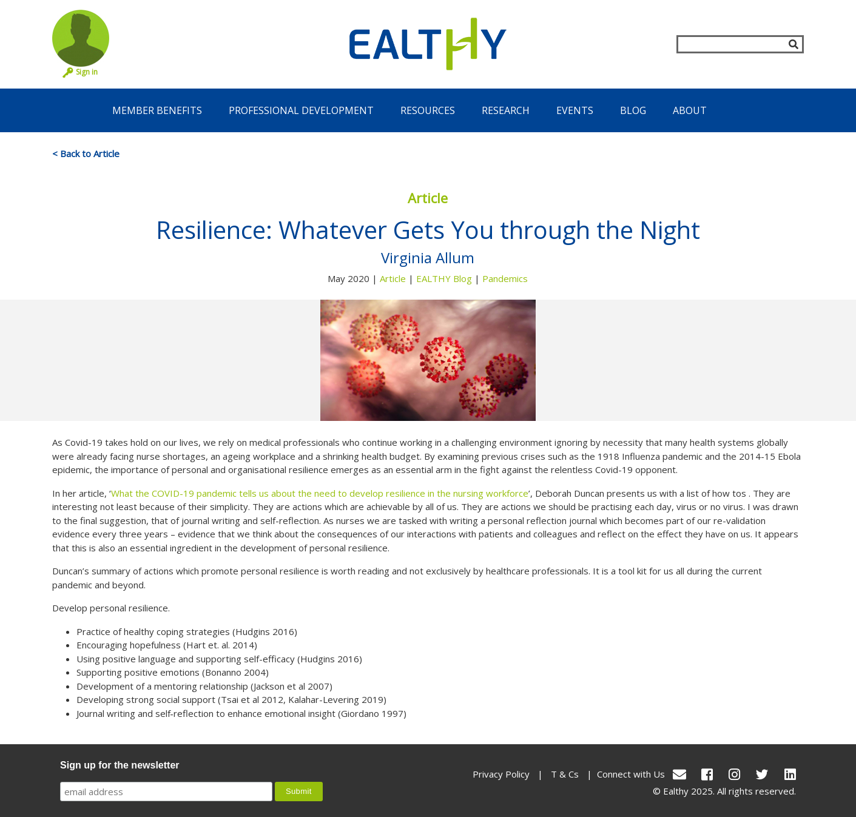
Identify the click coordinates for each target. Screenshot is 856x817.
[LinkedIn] (790, 774)
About (690, 110)
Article (393, 278)
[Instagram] (734, 774)
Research (506, 110)
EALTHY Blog (444, 278)
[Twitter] (762, 774)
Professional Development (301, 110)
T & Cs (565, 774)
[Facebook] (707, 774)
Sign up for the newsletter (119, 765)
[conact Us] (679, 774)
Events (574, 110)
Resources (427, 110)
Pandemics (505, 278)
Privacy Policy (501, 774)
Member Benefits (157, 110)
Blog (633, 110)
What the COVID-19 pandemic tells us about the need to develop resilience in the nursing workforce (319, 493)
